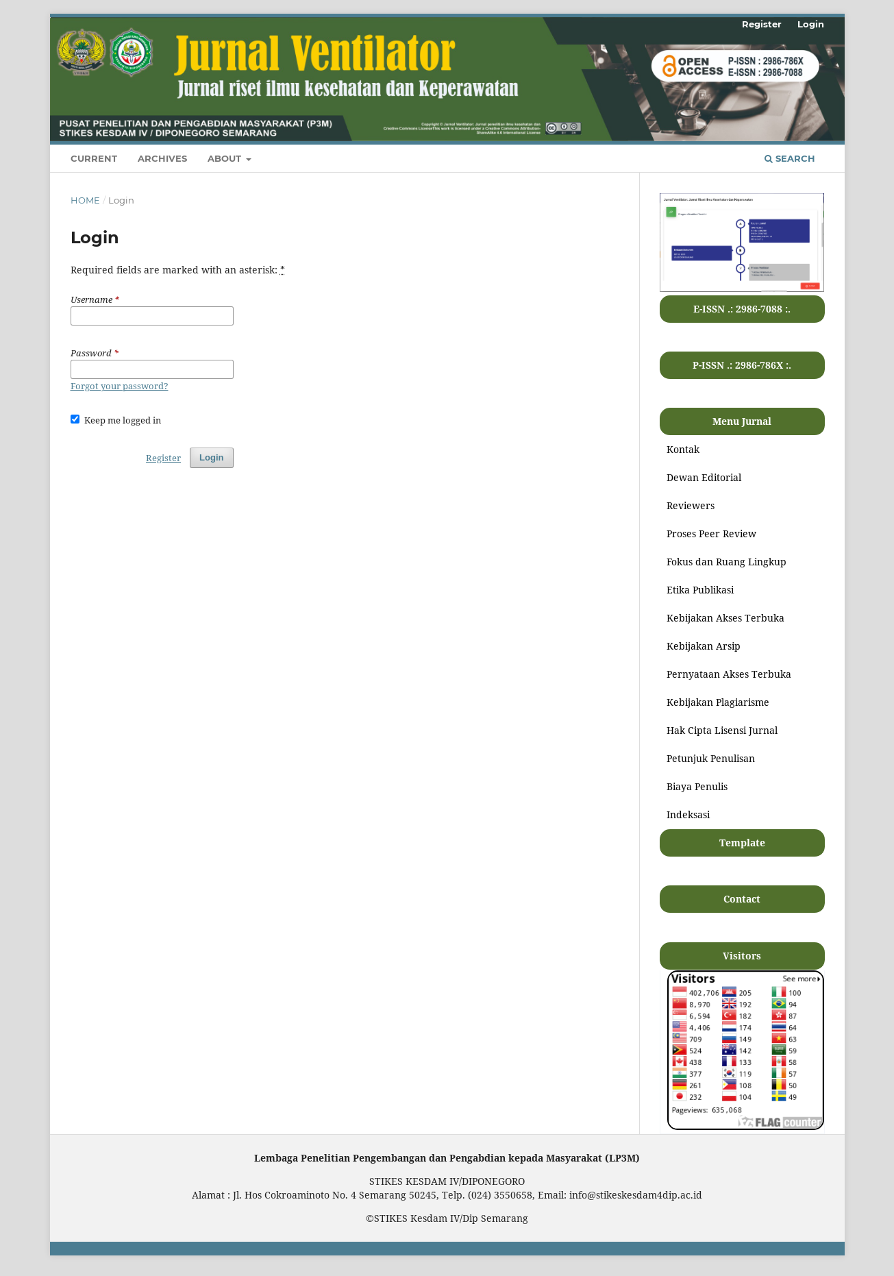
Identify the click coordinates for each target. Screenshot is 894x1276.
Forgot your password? (120, 386)
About (226, 158)
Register (762, 24)
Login (810, 24)
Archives (162, 158)
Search (790, 158)
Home (85, 200)
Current (94, 158)
